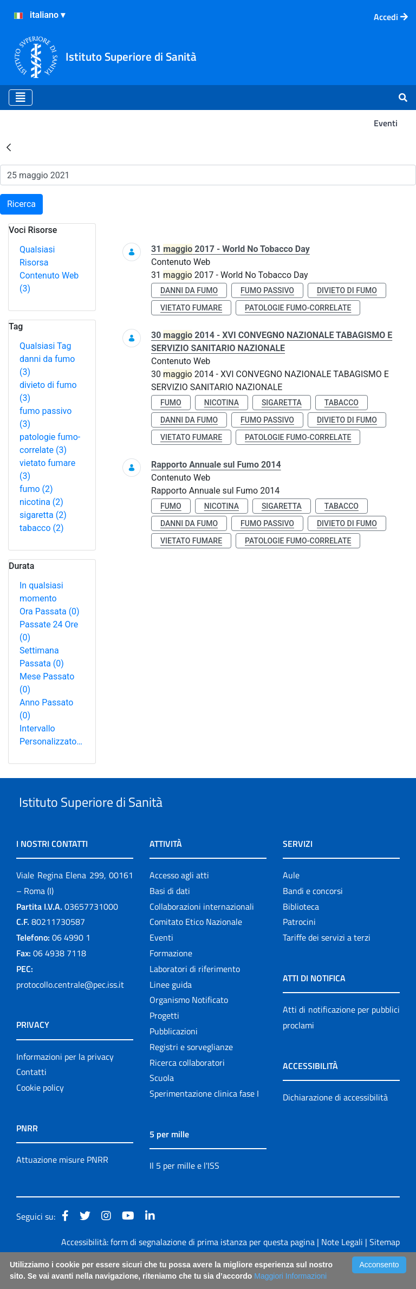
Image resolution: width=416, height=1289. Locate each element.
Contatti (31, 1097)
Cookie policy (40, 1112)
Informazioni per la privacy (65, 1081)
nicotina (41, 502)
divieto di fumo (347, 290)
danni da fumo (189, 290)
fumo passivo (267, 290)
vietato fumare (191, 307)
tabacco (42, 528)
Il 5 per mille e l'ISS (184, 1190)
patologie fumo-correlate (298, 307)
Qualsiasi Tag (45, 346)
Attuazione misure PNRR (62, 1184)
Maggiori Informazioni (290, 1276)
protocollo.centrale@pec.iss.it (70, 1009)
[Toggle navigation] (20, 97)
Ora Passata (50, 611)
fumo (36, 489)
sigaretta (43, 515)
